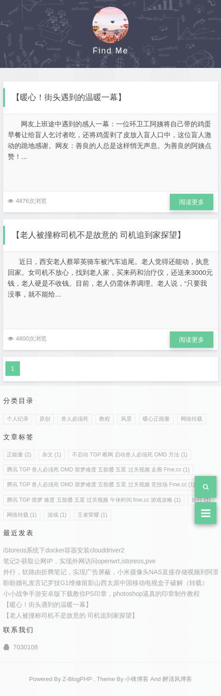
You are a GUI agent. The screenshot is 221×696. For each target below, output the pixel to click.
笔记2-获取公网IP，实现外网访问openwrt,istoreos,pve (79, 561)
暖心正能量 (156, 419)
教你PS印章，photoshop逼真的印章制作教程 (136, 593)
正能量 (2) (19, 454)
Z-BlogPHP (77, 679)
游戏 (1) (57, 515)
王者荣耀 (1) (92, 515)
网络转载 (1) (22, 515)
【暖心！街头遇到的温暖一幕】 (69, 97)
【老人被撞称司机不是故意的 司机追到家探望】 (98, 235)
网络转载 (191, 419)
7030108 (20, 647)
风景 (126, 419)
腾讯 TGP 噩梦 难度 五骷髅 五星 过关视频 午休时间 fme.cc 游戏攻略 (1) (94, 500)
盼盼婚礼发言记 (25, 582)
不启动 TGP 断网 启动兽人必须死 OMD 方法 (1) (129, 454)
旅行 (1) (201, 500)
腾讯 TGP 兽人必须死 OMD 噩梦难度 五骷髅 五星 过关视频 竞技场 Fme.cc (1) (101, 484)
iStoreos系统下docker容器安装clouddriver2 (64, 550)
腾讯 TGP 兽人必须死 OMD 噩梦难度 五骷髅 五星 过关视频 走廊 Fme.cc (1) (98, 469)
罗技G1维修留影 (71, 582)
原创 (44, 419)
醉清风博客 (177, 679)
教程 (104, 419)
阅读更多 (191, 202)
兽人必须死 (74, 419)
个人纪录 (18, 419)
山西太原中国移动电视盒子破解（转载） (151, 582)
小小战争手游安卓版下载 (38, 593)
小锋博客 (137, 679)
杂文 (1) (51, 454)
